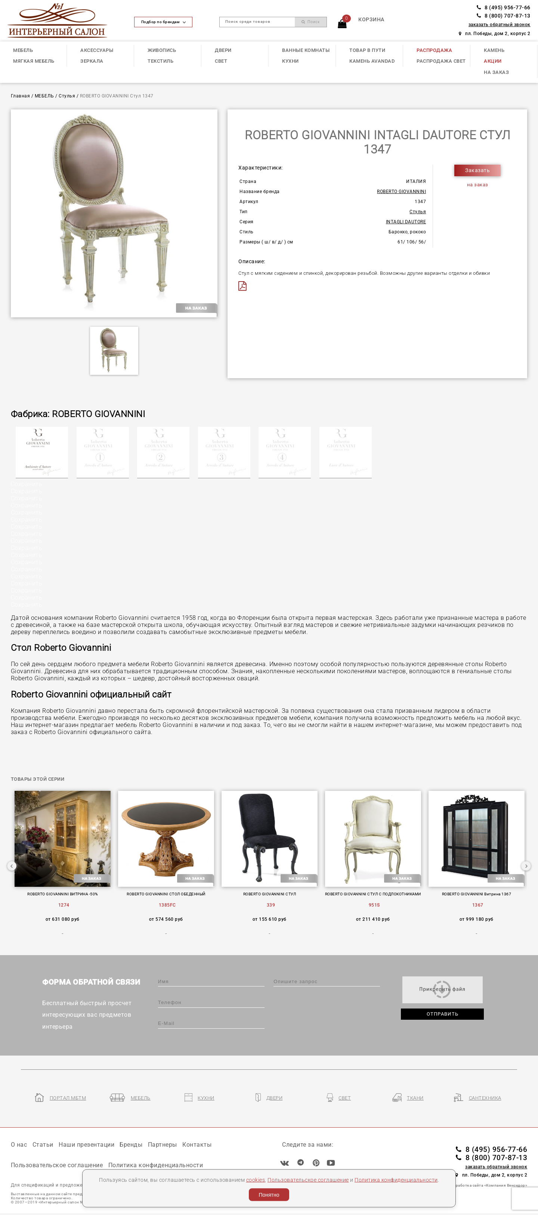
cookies (255, 1180)
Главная (20, 96)
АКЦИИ (493, 61)
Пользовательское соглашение (308, 1180)
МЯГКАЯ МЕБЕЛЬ (34, 61)
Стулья (67, 96)
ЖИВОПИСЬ (162, 50)
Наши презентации (86, 1144)
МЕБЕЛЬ (23, 50)
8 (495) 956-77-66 (504, 7)
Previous (12, 866)
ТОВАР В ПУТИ (367, 50)
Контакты (196, 1144)
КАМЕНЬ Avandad (372, 61)
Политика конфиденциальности (396, 1180)
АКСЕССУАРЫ (96, 50)
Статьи (43, 1144)
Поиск (311, 22)
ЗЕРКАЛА (91, 61)
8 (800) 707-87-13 (504, 16)
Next (526, 866)
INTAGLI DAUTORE (406, 221)
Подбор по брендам (163, 22)
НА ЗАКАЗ (496, 72)
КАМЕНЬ (494, 50)
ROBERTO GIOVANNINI (401, 191)
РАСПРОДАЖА (434, 50)
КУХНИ (290, 61)
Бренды (131, 1144)
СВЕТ (221, 61)
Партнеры (162, 1144)
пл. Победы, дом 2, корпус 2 (495, 33)
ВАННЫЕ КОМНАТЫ (306, 50)
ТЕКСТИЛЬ (160, 61)
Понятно (269, 1195)
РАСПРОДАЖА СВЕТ (441, 61)
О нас (19, 1144)
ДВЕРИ (223, 50)
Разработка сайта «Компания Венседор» (488, 1185)
